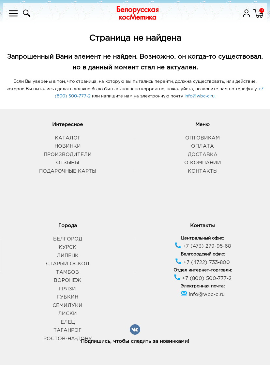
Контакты (203, 171)
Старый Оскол (67, 264)
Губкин (67, 297)
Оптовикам (202, 138)
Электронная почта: (203, 286)
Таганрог (67, 330)
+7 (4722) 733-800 (202, 262)
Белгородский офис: (203, 254)
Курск (67, 247)
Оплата (202, 146)
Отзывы (67, 163)
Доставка (203, 155)
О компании (202, 163)
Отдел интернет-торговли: (202, 270)
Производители (68, 155)
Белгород (67, 239)
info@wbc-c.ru (200, 96)
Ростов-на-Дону (67, 339)
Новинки (67, 146)
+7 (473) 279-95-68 (202, 246)
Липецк (68, 256)
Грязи (67, 289)
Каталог (68, 138)
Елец (68, 322)
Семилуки (67, 305)
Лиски (67, 314)
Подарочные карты (67, 171)
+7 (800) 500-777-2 (203, 278)
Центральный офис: (202, 238)
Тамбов (67, 272)
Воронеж (67, 280)
